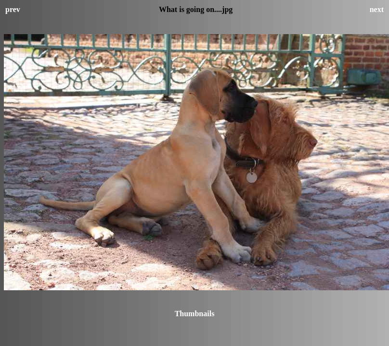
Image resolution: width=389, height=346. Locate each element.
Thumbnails (195, 313)
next (377, 9)
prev (12, 9)
